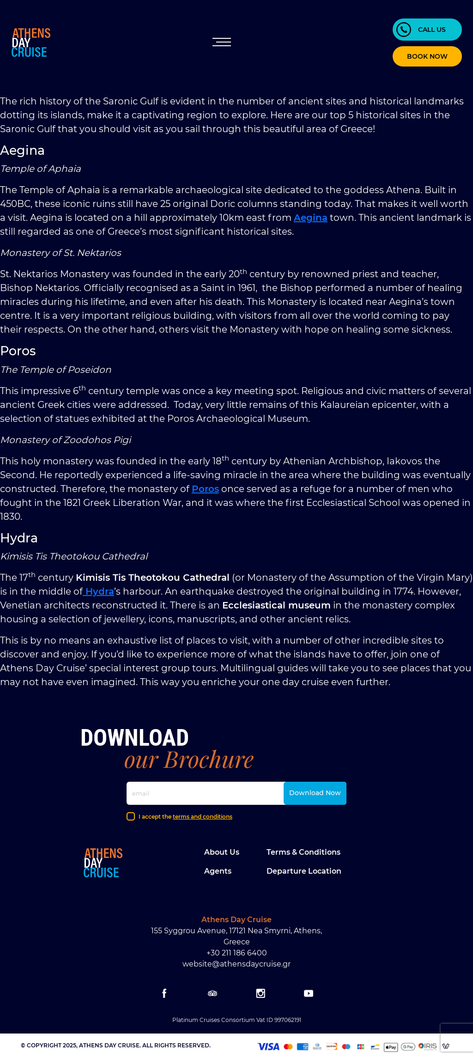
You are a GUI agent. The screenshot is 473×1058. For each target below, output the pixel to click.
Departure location (304, 871)
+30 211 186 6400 (236, 953)
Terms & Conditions (303, 852)
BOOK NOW (427, 56)
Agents (217, 871)
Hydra (98, 591)
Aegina (310, 217)
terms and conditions (202, 816)
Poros (205, 488)
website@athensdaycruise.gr (236, 964)
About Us (221, 852)
